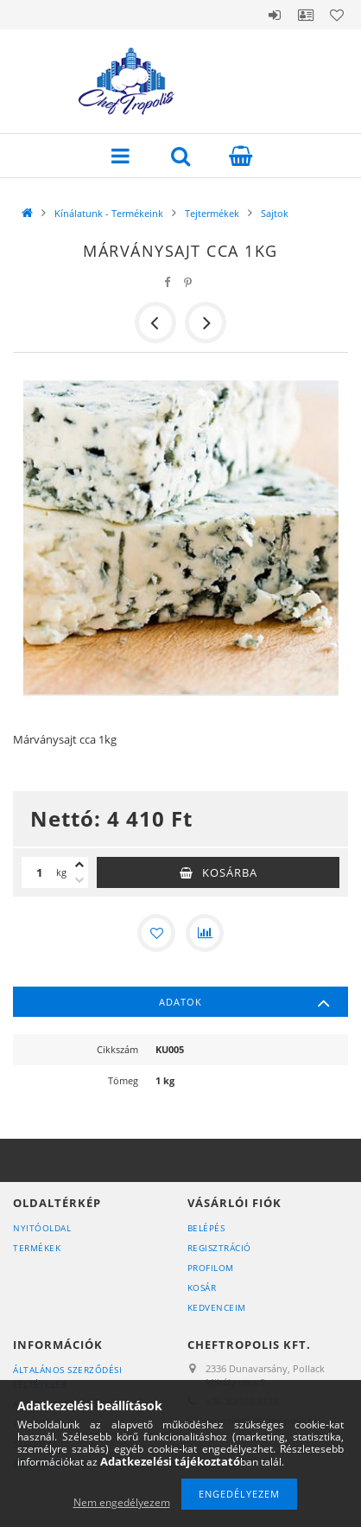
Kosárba (229, 872)
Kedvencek (337, 14)
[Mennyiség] (39, 872)
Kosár (202, 1287)
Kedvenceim (216, 1307)
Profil (306, 14)
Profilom (210, 1268)
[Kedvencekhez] (156, 933)
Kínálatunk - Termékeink (108, 213)
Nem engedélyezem (121, 1502)
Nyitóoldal (42, 1228)
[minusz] (79, 880)
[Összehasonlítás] (205, 933)
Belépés (275, 14)
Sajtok (274, 213)
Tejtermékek (212, 213)
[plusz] (79, 864)
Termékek (36, 1248)
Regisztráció (219, 1248)
